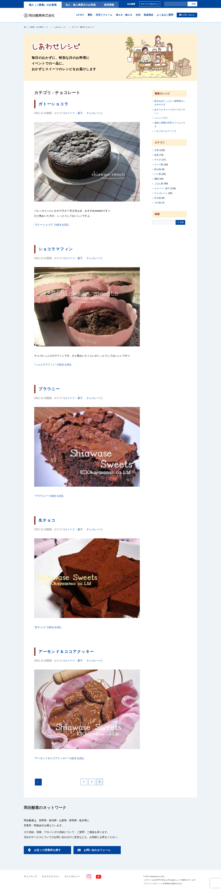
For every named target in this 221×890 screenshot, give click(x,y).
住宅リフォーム (104, 14)
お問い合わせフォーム (97, 850)
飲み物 (157, 169)
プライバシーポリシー (152, 883)
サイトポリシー (72, 876)
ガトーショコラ (53, 104)
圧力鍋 (157, 198)
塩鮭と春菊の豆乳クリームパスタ (169, 124)
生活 (138, 14)
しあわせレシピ (60, 27)
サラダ (157, 159)
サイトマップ (30, 876)
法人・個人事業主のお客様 (80, 4)
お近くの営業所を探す (47, 850)
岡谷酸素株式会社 (39, 15)
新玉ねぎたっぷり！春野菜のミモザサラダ (169, 103)
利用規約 (166, 883)
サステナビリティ (51, 876)
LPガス (80, 14)
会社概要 (131, 4)
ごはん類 (158, 183)
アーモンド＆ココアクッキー (66, 651)
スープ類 (158, 164)
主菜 (156, 150)
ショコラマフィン (55, 249)
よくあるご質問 (165, 14)
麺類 (156, 178)
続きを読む (51, 224)
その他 (157, 202)
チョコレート (94, 113)
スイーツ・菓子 (74, 113)
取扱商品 (148, 14)
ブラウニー (49, 389)
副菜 (156, 155)
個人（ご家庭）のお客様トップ (36, 27)
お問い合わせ (188, 15)
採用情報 (109, 4)
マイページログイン (149, 4)
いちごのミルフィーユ (165, 131)
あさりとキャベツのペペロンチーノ (169, 111)
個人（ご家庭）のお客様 (43, 4)
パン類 (157, 174)
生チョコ (47, 520)
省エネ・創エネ (124, 14)
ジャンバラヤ (161, 118)
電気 (89, 14)
